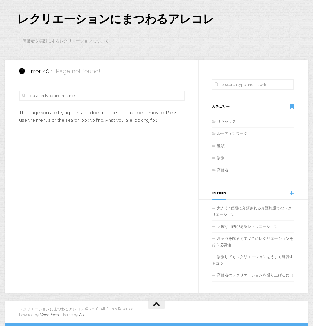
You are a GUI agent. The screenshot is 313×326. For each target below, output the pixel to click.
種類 (221, 146)
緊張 (221, 158)
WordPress (49, 315)
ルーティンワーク (232, 133)
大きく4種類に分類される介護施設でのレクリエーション (252, 211)
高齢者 (222, 170)
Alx (82, 315)
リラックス (226, 121)
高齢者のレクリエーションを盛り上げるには (255, 275)
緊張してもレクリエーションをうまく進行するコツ (252, 260)
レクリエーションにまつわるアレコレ (115, 19)
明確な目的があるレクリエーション (247, 226)
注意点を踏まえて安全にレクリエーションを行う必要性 (252, 241)
